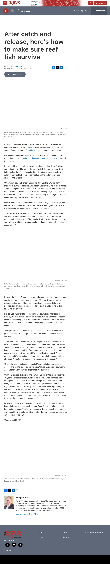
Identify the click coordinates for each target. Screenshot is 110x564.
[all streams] (99, 10)
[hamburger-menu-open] (5, 3)
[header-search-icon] (90, 3)
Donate (101, 3)
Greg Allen (17, 66)
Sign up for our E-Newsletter (94, 532)
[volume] (12, 10)
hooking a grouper (35, 150)
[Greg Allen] (9, 502)
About (41, 532)
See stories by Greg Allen (27, 514)
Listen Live (65, 537)
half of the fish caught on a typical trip (39, 158)
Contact (41, 537)
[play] (6, 11)
